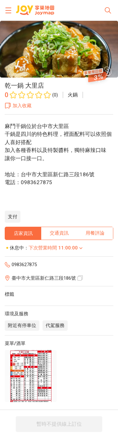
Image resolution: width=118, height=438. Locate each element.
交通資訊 (59, 233)
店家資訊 (23, 233)
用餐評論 (95, 233)
